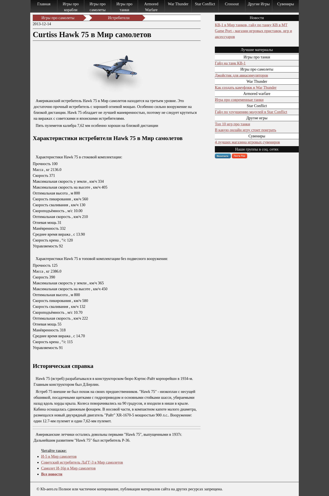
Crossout (232, 4)
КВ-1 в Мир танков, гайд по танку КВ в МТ (251, 25)
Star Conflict (205, 4)
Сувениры (285, 4)
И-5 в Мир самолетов (59, 456)
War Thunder (178, 4)
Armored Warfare (151, 7)
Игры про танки (124, 7)
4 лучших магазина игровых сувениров (247, 142)
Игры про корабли (71, 7)
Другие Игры (259, 4)
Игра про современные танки (239, 99)
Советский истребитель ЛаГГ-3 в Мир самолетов (82, 462)
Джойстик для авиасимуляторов (241, 75)
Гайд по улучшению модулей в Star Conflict (251, 112)
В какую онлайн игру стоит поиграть (245, 130)
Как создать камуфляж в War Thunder (246, 87)
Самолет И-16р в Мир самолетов (68, 468)
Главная (44, 4)
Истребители (119, 18)
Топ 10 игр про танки (232, 124)
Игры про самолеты (98, 7)
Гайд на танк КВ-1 (230, 63)
